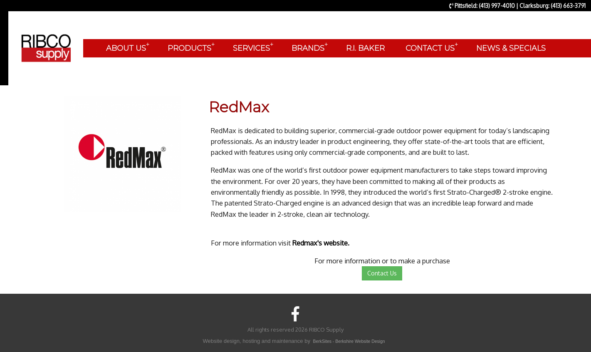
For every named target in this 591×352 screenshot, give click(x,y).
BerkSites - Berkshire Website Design (349, 341)
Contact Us (382, 273)
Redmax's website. (320, 242)
